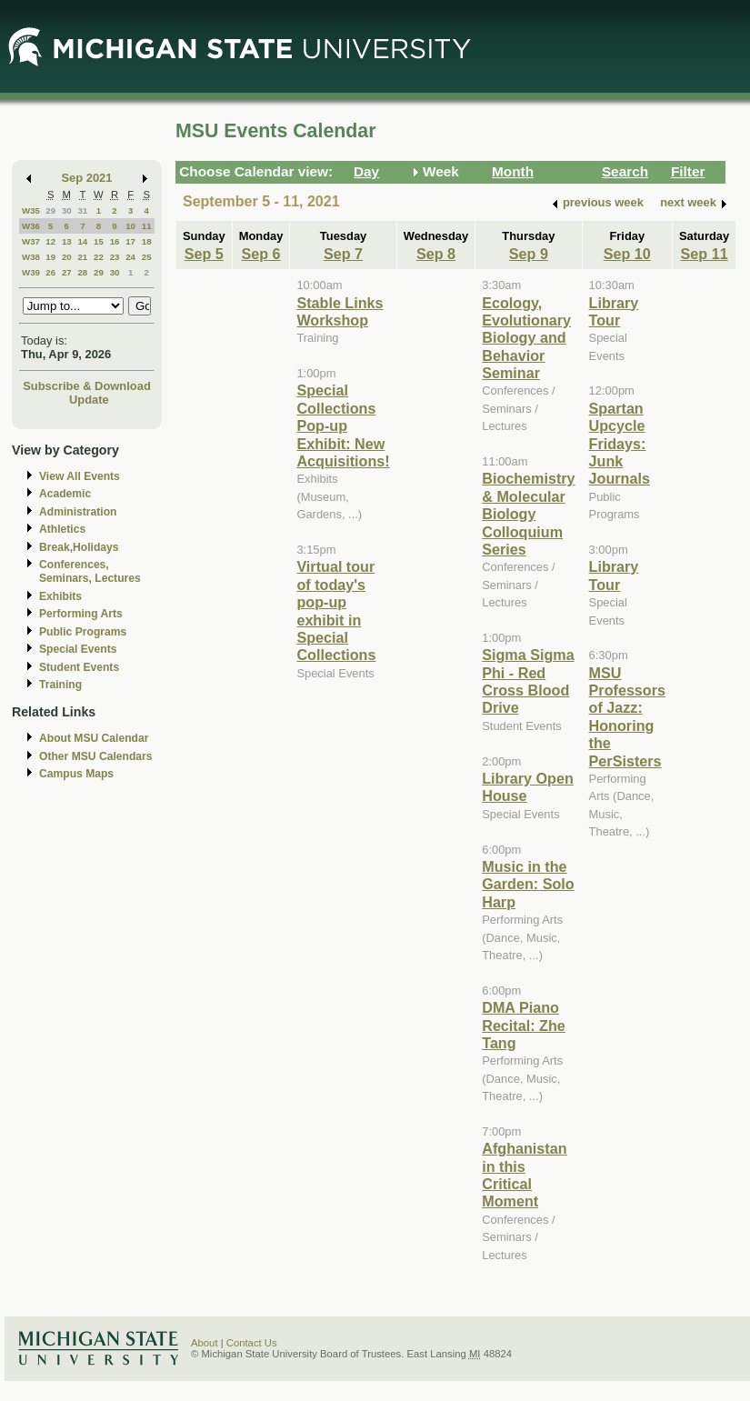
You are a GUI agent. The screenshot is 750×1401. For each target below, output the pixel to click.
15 (99, 241)
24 (130, 257)
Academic (65, 493)
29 (50, 210)
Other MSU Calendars (96, 756)
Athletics (62, 529)
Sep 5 (204, 253)
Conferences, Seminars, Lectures (90, 571)
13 (67, 241)
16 (115, 241)
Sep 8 (435, 253)
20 (67, 257)
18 (147, 241)
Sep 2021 (87, 178)
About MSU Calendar (93, 738)
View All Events (79, 476)
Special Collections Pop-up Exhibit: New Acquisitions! (342, 425)
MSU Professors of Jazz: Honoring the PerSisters (627, 717)
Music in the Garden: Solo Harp (528, 884)
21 (82, 257)
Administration (77, 511)
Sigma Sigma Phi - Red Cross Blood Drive (528, 681)
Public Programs (82, 631)
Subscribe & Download (87, 386)
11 (147, 226)
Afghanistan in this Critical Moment (524, 1174)
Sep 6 (260, 253)
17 (130, 241)
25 (147, 257)
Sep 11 (704, 253)
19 (50, 257)
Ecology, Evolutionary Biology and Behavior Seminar (526, 338)
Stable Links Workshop (339, 311)
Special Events (77, 649)
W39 (31, 272)
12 (50, 241)
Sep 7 (343, 253)
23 (115, 257)
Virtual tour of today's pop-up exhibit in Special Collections (335, 610)
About (204, 1342)
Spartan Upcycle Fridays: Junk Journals (619, 443)
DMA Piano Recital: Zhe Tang (523, 1025)
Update (89, 399)
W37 (31, 241)
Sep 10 (627, 253)
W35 (31, 210)
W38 (31, 257)
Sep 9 (528, 253)
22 (99, 257)
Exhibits (60, 596)
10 (130, 226)
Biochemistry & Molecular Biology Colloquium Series (528, 513)
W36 (31, 226)
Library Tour (614, 311)
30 (67, 210)
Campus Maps (76, 773)
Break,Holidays (79, 547)
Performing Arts (81, 613)
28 (82, 272)
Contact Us (251, 1342)
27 (67, 272)
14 (82, 241)
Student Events (79, 667)
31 (82, 210)
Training (60, 684)
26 (50, 272)
